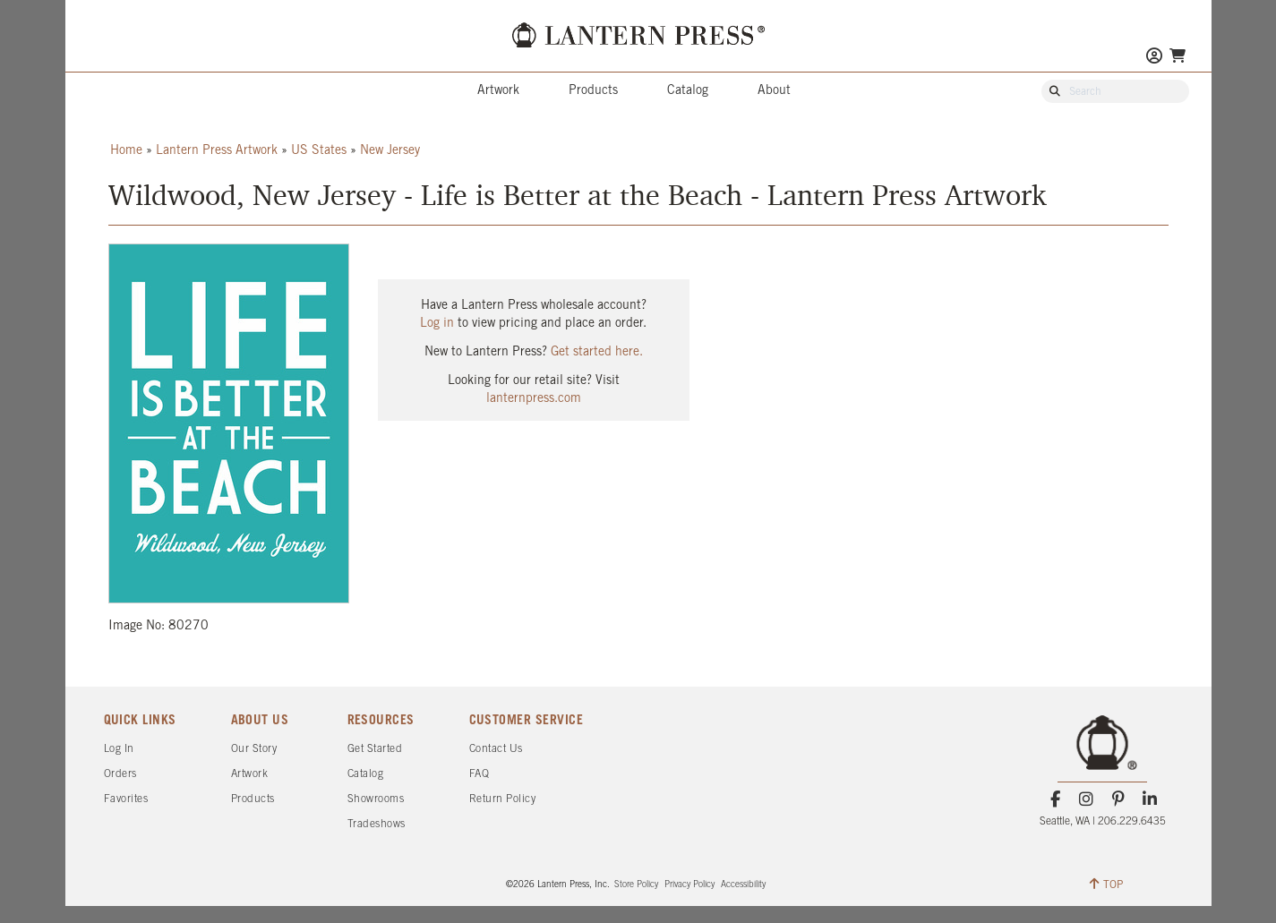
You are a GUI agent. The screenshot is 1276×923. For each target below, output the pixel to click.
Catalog (687, 91)
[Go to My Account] (1154, 57)
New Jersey (390, 151)
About (774, 91)
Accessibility (743, 885)
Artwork (498, 91)
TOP (1106, 883)
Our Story (254, 749)
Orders (120, 774)
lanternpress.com (533, 399)
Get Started (375, 749)
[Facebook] (1055, 799)
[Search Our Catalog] (1123, 92)
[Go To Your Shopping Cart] (1177, 56)
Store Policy (636, 885)
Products (593, 91)
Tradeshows (376, 824)
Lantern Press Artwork (217, 151)
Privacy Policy (689, 885)
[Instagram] (1086, 799)
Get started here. (597, 352)
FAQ (479, 774)
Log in (437, 323)
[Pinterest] (1118, 799)
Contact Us (496, 749)
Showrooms (376, 799)
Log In (119, 749)
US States (319, 151)
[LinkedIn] (1149, 799)
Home (126, 151)
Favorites (126, 799)
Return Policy (502, 799)
